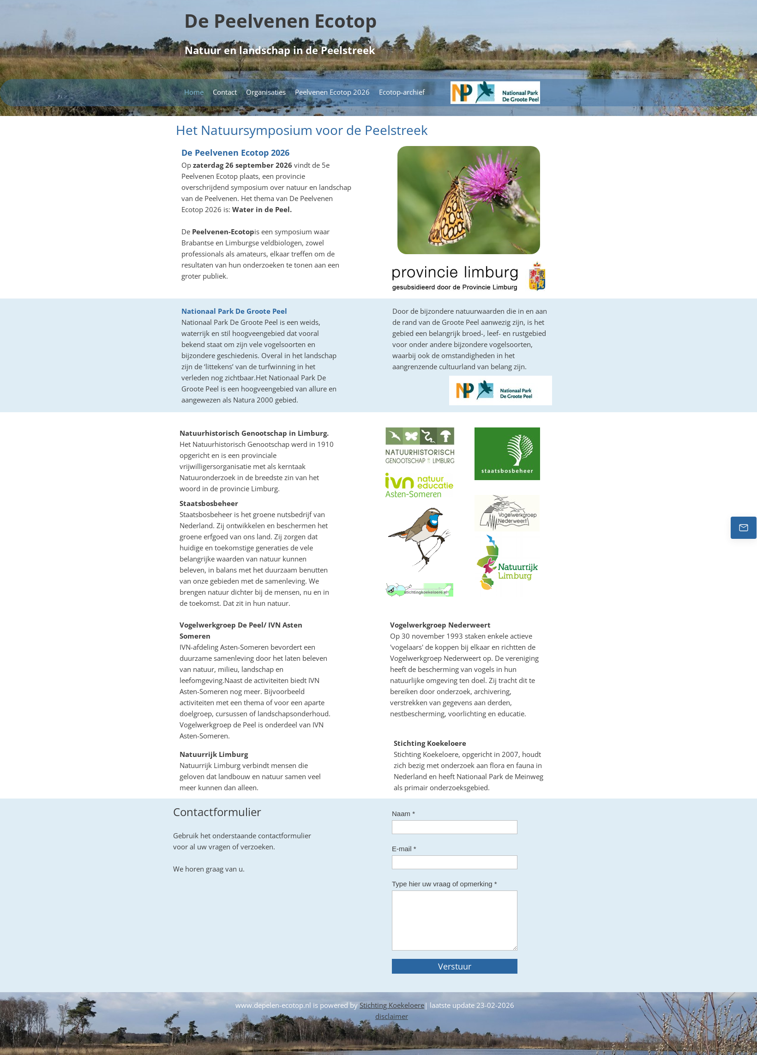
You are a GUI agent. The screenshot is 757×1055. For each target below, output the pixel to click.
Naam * (403, 813)
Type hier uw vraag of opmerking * (444, 884)
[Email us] (744, 528)
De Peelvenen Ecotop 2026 (235, 152)
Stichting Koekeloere (392, 1005)
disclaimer (391, 1016)
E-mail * (404, 849)
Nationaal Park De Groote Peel (234, 311)
